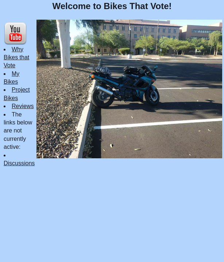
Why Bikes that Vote (16, 57)
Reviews (23, 106)
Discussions (19, 163)
